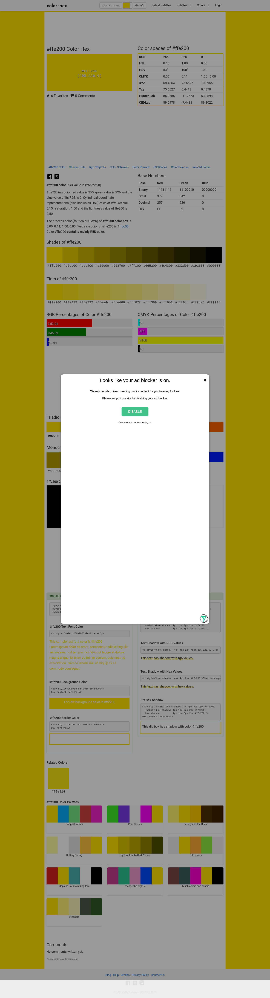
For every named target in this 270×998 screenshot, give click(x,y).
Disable (135, 411)
